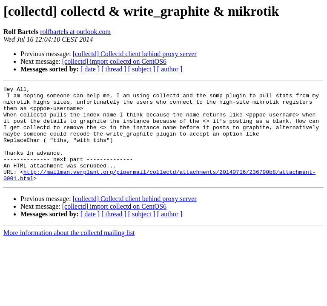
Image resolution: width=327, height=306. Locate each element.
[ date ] (90, 69)
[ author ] (170, 69)
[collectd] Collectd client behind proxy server (135, 53)
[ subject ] (141, 69)
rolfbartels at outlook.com (75, 31)
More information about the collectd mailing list (69, 251)
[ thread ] (113, 69)
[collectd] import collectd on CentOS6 (114, 61)
